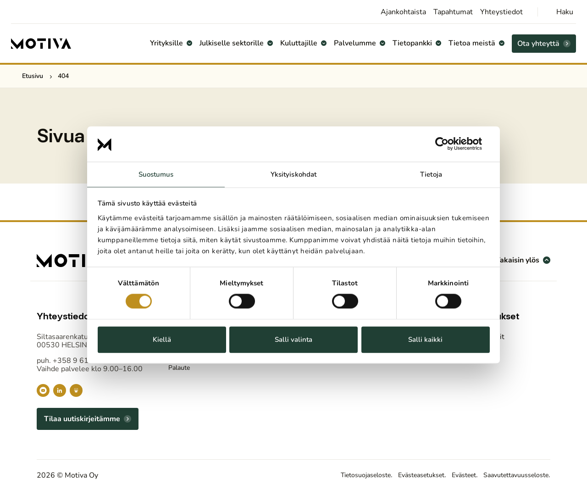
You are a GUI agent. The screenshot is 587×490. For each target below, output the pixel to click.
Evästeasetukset (401, 475)
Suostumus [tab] (156, 174)
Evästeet (450, 475)
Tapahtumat (453, 12)
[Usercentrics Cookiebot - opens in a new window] (450, 144)
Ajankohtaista (403, 12)
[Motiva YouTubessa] (43, 390)
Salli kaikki (425, 339)
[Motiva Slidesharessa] (76, 390)
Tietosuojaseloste (337, 475)
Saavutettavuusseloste (510, 475)
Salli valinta (293, 339)
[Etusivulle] (41, 43)
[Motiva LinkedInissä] (59, 390)
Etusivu (32, 76)
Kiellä (162, 339)
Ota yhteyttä (538, 44)
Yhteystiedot (501, 12)
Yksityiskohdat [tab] (293, 174)
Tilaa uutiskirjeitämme (82, 419)
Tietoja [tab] (431, 174)
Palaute (181, 369)
